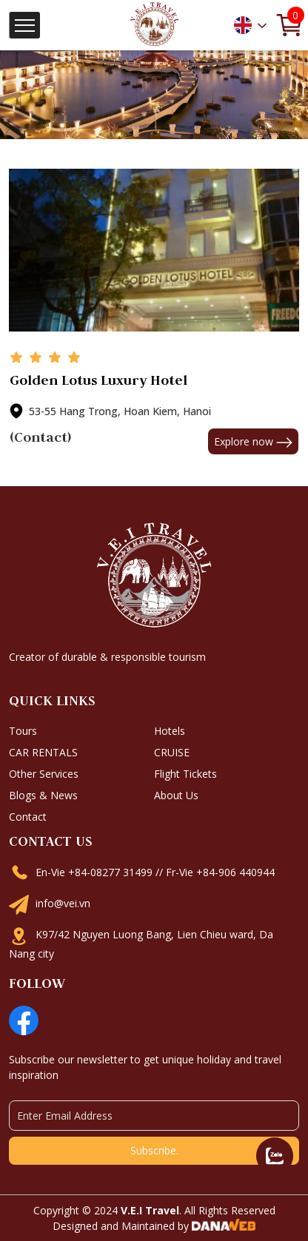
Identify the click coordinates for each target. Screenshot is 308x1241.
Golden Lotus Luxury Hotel (98, 380)
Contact (28, 817)
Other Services (43, 774)
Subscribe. (154, 1150)
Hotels (169, 731)
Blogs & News (43, 795)
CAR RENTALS (43, 752)
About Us (176, 795)
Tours (23, 731)
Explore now (253, 441)
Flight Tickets (185, 774)
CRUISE (172, 752)
